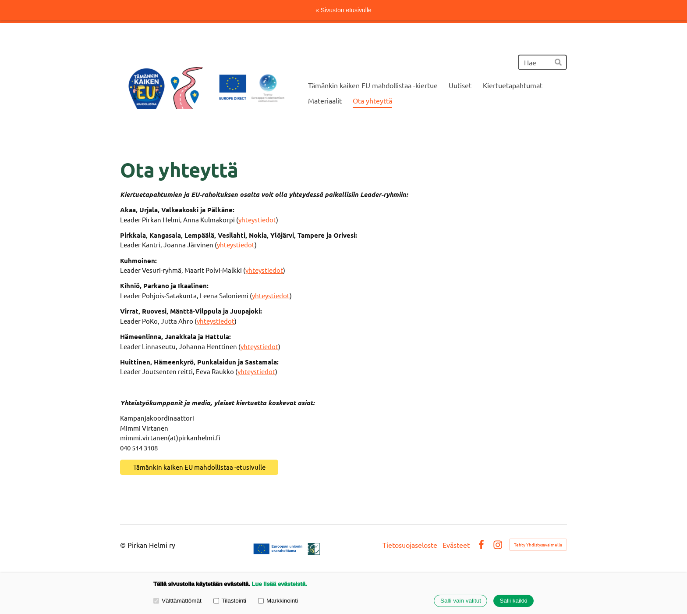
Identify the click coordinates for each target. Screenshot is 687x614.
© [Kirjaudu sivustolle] (123, 544)
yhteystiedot (257, 219)
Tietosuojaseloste (409, 544)
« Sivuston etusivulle (343, 10)
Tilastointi (229, 600)
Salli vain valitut (460, 601)
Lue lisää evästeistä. (279, 584)
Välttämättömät (177, 600)
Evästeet (456, 544)
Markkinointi (278, 600)
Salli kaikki (513, 601)
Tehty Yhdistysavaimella (538, 544)
